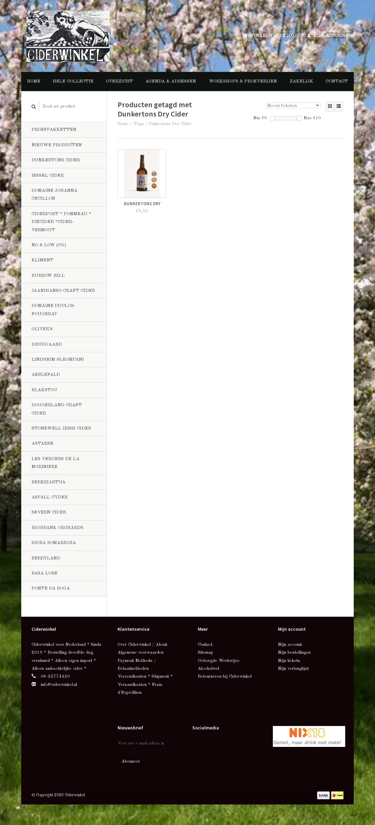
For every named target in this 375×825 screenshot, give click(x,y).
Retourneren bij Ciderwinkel (225, 676)
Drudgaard (47, 344)
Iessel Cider (48, 175)
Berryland (46, 558)
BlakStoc (44, 390)
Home (33, 81)
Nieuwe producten (57, 145)
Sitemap (205, 652)
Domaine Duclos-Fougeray (53, 310)
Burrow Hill (48, 275)
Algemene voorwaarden (141, 652)
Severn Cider (49, 512)
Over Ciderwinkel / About (142, 644)
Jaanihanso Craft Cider (63, 290)
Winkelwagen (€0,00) (273, 36)
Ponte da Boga (51, 588)
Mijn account (328, 36)
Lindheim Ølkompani (58, 359)
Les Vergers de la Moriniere (56, 463)
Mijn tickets (289, 660)
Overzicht (119, 81)
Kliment (42, 260)
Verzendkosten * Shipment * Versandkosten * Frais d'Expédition (145, 684)
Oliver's (42, 329)
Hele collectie (73, 81)
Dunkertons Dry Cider (170, 124)
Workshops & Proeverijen (243, 81)
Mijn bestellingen (294, 652)
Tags (139, 124)
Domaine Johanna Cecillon (54, 194)
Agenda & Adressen (170, 81)
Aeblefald (46, 374)
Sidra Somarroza (54, 543)
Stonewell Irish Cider (61, 428)
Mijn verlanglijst (293, 668)
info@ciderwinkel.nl (59, 684)
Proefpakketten (54, 129)
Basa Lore (45, 573)
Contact (337, 81)
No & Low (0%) (49, 245)
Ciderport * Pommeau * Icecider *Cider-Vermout (61, 222)
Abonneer (130, 761)
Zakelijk (301, 81)
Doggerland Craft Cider (57, 409)
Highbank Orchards (57, 528)
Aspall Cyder (50, 497)
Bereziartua (48, 482)
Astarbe (42, 443)
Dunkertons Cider (56, 160)
